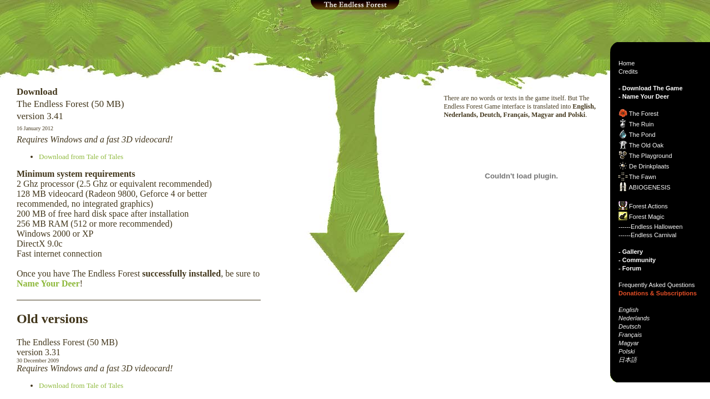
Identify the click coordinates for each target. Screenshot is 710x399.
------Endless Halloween (650, 226)
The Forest (643, 113)
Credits (628, 71)
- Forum (629, 268)
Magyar (628, 343)
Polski (626, 351)
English (628, 309)
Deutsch (629, 326)
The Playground (650, 155)
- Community (637, 260)
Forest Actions (648, 206)
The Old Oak (646, 145)
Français (630, 334)
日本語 (627, 359)
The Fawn (642, 176)
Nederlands (634, 318)
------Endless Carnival (647, 235)
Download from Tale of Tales (81, 156)
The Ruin (641, 124)
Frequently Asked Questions (656, 285)
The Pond (642, 134)
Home (626, 63)
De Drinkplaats (649, 166)
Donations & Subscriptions (657, 293)
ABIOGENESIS (649, 187)
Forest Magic (647, 216)
